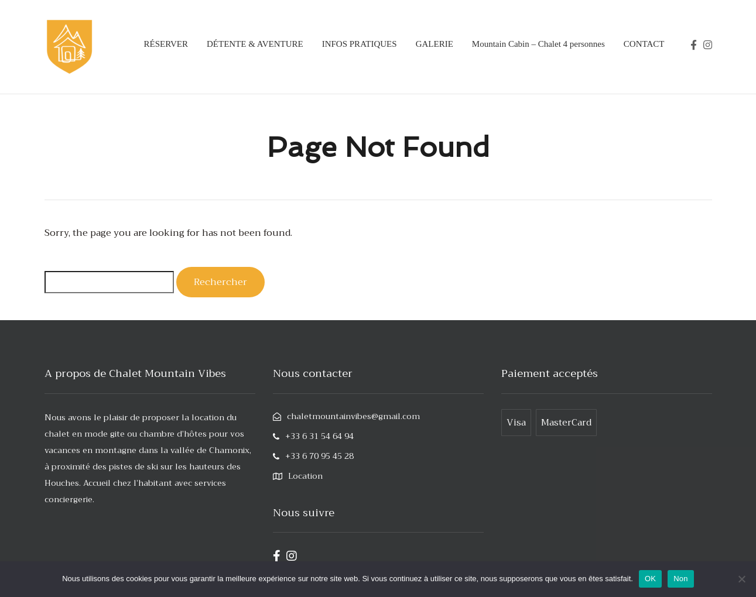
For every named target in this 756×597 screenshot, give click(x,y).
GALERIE (434, 44)
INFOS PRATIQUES (359, 44)
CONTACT (644, 44)
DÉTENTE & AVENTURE (255, 44)
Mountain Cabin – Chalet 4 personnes (538, 44)
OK (650, 578)
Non (680, 578)
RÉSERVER (165, 44)
